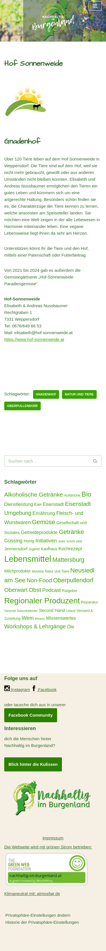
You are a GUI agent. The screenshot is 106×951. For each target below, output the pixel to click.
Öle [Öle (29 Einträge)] (70, 626)
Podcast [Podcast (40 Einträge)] (51, 590)
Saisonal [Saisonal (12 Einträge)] (10, 610)
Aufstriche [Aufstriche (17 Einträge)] (72, 495)
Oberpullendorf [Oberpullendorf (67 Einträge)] (73, 580)
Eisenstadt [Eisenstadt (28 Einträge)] (53, 504)
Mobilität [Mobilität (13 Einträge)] (38, 571)
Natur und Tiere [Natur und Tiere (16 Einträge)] (57, 571)
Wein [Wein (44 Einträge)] (28, 618)
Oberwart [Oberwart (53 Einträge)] (15, 590)
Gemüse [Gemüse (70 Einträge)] (43, 522)
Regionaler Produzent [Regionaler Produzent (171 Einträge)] (42, 600)
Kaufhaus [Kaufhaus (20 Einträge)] (49, 549)
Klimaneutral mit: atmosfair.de (32, 893)
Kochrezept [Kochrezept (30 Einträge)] (70, 548)
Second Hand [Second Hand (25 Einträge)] (52, 610)
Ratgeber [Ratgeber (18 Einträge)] (69, 590)
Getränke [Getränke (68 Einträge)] (71, 531)
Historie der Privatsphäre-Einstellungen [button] (42, 922)
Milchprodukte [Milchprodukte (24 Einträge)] (17, 571)
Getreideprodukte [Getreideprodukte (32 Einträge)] (39, 532)
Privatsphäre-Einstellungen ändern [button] (37, 915)
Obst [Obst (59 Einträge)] (35, 590)
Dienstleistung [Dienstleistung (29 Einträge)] (18, 504)
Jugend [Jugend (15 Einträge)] (34, 549)
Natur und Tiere (79, 394)
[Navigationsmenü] (95, 6)
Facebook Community (30, 715)
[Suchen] (46, 461)
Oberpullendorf (22, 405)
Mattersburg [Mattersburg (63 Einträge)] (68, 559)
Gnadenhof (46, 394)
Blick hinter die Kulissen (33, 764)
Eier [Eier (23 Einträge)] (38, 504)
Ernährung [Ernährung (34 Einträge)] (44, 513)
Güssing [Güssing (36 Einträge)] (13, 541)
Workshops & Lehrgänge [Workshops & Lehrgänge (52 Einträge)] (35, 626)
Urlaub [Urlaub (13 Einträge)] (70, 610)
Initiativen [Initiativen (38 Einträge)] (46, 541)
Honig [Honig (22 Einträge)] (29, 541)
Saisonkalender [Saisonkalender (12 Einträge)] (27, 610)
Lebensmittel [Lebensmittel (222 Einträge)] (27, 558)
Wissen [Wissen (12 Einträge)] (40, 618)
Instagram (17, 689)
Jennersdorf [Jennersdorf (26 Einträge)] (15, 548)
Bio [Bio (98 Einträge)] (86, 494)
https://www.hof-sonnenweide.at (34, 339)
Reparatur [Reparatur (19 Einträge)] (89, 602)
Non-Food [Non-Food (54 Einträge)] (39, 580)
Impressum (52, 837)
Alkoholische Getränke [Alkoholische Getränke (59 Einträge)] (33, 494)
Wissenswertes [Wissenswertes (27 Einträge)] (61, 618)
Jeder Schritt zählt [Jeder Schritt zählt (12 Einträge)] (70, 541)
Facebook (44, 689)
